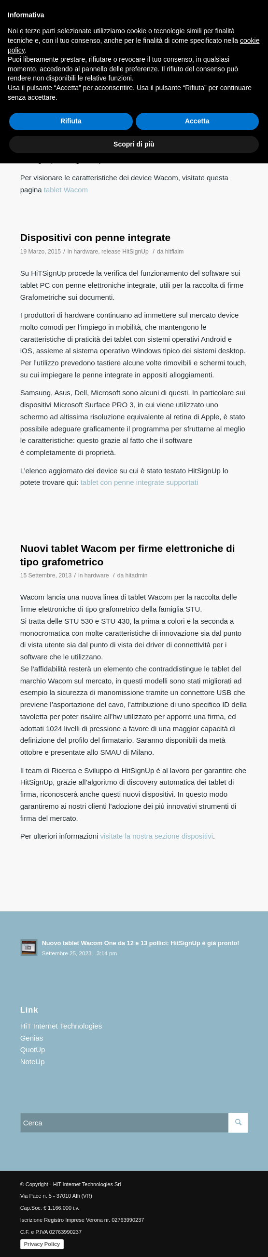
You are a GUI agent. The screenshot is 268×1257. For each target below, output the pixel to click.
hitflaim (174, 251)
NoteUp (32, 1061)
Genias (31, 1038)
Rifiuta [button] (71, 121)
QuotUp (32, 1049)
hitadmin (137, 575)
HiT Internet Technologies (61, 1026)
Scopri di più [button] (134, 144)
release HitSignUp (125, 251)
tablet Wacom (66, 190)
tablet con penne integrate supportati (139, 482)
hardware (86, 251)
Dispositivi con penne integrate (95, 237)
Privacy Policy (42, 1244)
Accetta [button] (197, 121)
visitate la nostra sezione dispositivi (156, 836)
